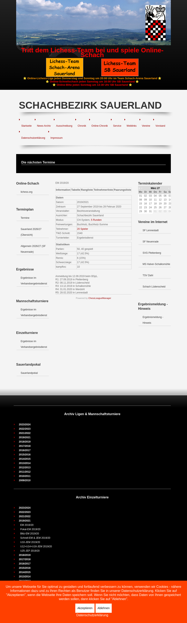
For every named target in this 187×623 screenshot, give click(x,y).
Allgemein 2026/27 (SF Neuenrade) (33, 249)
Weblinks (131, 125)
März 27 (155, 188)
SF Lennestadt (151, 230)
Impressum (57, 137)
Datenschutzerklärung (33, 137)
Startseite (26, 125)
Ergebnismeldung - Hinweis (153, 320)
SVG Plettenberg (152, 252)
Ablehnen (104, 608)
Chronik (82, 125)
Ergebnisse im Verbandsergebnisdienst (34, 280)
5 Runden (96, 220)
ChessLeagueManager (99, 298)
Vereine (146, 125)
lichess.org (26, 191)
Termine (25, 217)
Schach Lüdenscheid (154, 286)
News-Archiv (44, 125)
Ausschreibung (64, 125)
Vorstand (160, 125)
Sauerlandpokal (29, 373)
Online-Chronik (99, 125)
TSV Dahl (148, 275)
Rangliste (87, 189)
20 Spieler (82, 229)
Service (117, 125)
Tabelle (75, 189)
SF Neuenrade (151, 241)
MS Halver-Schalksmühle (156, 264)
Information (63, 189)
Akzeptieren (84, 608)
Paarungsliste (122, 189)
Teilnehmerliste (103, 189)
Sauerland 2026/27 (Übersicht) (31, 232)
